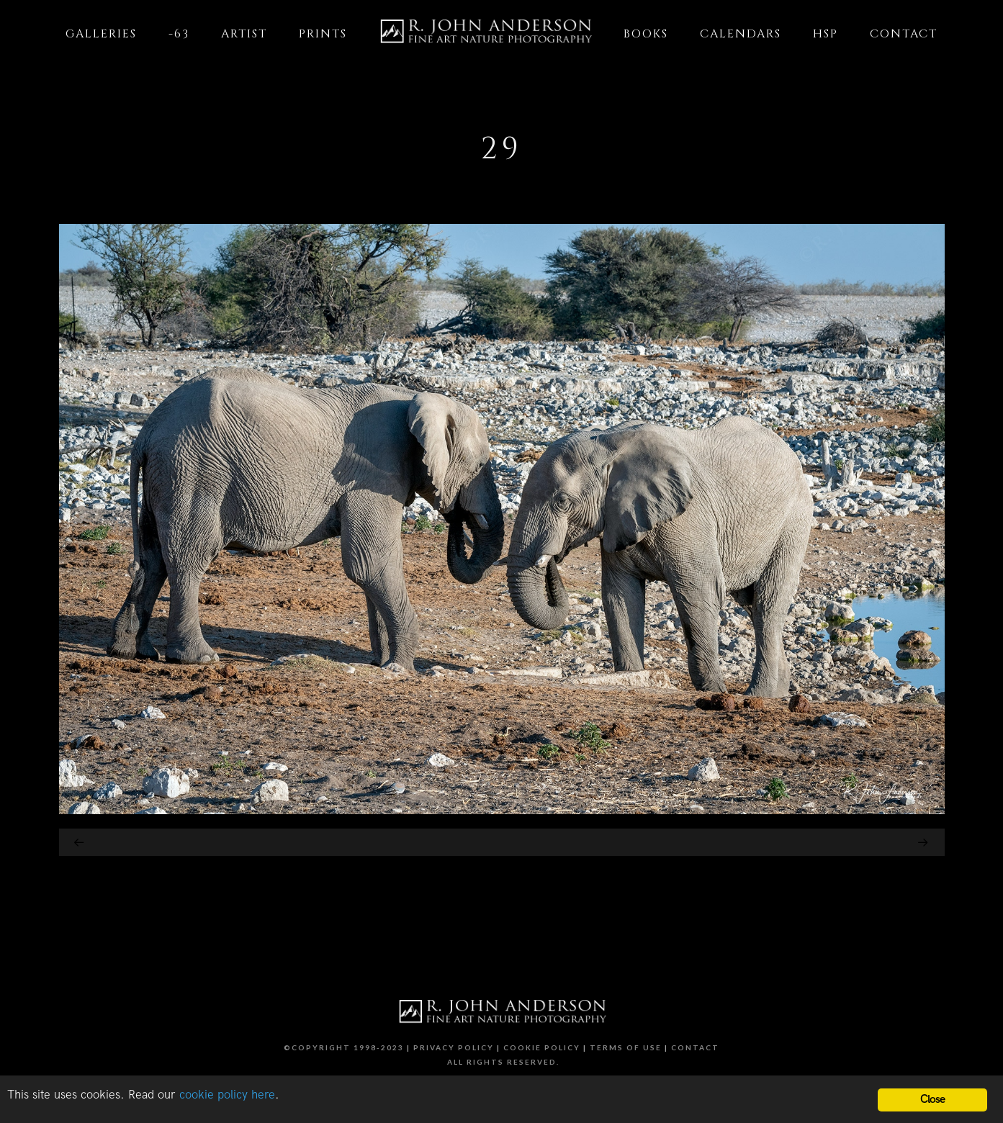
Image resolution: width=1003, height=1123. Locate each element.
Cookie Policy (541, 1047)
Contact (695, 1047)
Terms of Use (626, 1047)
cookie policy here (227, 1095)
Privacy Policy (453, 1047)
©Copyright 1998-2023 (344, 1047)
